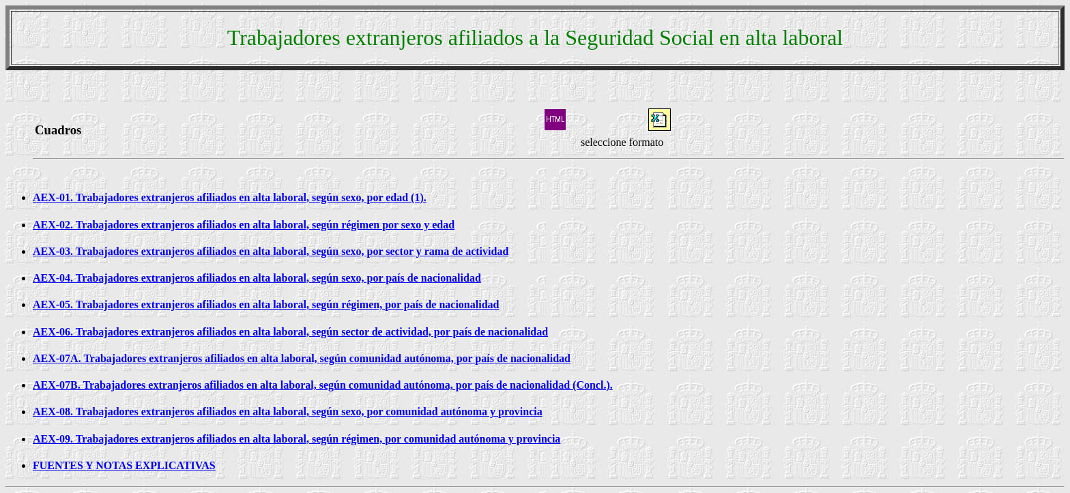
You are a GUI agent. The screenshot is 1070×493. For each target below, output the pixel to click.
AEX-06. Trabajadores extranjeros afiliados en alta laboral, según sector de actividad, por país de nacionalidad (290, 332)
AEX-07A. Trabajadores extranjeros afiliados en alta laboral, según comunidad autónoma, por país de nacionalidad (301, 358)
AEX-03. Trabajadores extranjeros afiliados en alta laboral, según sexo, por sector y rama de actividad (270, 251)
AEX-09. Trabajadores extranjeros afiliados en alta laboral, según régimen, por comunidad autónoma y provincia (296, 439)
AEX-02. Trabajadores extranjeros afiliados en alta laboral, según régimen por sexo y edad (243, 224)
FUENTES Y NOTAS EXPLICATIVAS (124, 465)
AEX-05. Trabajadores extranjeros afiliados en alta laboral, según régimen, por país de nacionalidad (266, 304)
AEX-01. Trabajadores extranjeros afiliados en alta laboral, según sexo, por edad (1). (229, 197)
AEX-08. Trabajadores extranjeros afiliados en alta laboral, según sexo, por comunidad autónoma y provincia (288, 411)
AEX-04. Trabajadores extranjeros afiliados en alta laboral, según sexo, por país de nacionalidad (257, 278)
